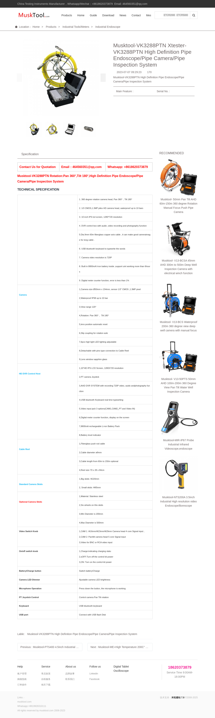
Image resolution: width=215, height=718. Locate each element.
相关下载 (45, 684)
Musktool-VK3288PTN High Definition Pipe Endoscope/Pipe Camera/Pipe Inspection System (82, 634)
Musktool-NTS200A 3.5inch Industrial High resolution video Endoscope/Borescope (178, 296)
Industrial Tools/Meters (75, 26)
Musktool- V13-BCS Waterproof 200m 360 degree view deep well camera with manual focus (178, 223)
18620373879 (179, 667)
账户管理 (22, 673)
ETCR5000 (182, 15)
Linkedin (93, 673)
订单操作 (22, 684)
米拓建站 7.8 (177, 697)
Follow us (95, 666)
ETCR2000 (169, 15)
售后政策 (45, 673)
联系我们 (70, 679)
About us (70, 666)
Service (45, 666)
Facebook (94, 679)
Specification (30, 154)
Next (122, 647)
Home (77, 15)
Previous (51, 647)
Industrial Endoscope (107, 26)
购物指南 (22, 679)
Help (20, 666)
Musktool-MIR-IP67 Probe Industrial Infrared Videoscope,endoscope (178, 273)
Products (63, 15)
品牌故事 (70, 673)
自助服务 (45, 679)
